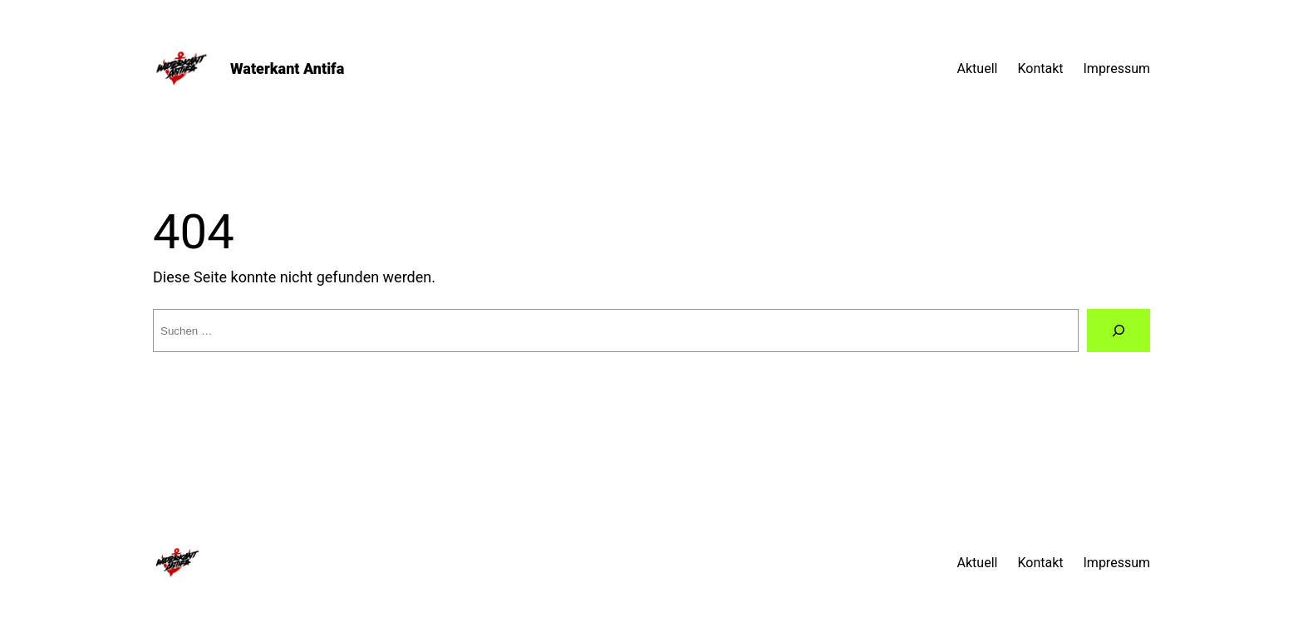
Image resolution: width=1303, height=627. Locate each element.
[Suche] (1118, 330)
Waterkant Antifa (287, 68)
